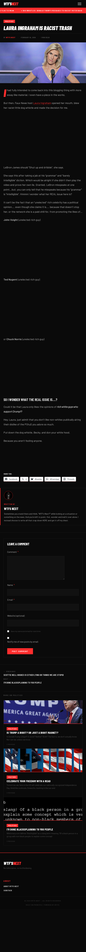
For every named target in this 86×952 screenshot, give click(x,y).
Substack (8, 890)
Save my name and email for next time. (26, 631)
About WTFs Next (11, 886)
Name (11, 585)
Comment (13, 552)
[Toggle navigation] (79, 3)
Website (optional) (16, 615)
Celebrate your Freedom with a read (29, 781)
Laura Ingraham (42, 103)
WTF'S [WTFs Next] (11, 4)
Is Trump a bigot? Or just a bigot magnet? (32, 732)
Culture (12, 777)
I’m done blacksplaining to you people (30, 829)
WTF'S (12, 863)
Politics (9, 21)
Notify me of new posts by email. (23, 641)
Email (11, 599)
